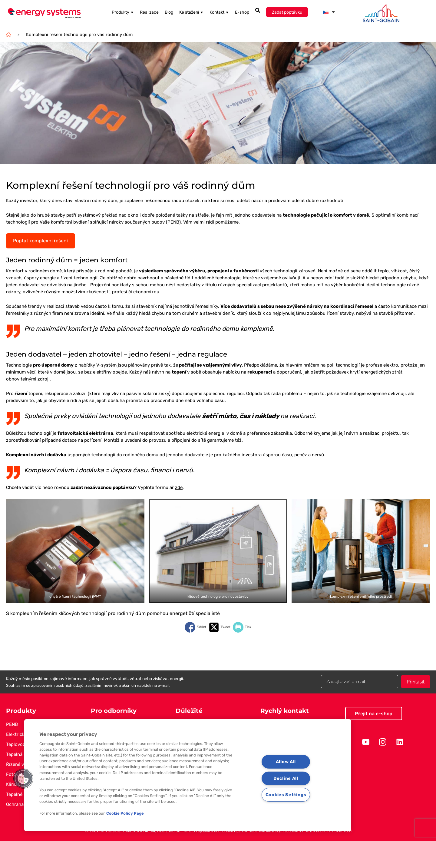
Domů (8, 35)
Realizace (149, 12)
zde (179, 487)
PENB (12, 724)
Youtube (365, 742)
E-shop (242, 12)
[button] (23, 778)
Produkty (123, 12)
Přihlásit (415, 682)
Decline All (285, 778)
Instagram (382, 742)
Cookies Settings (286, 794)
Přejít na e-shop (373, 713)
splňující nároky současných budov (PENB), (136, 222)
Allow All (286, 761)
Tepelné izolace (22, 794)
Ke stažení (191, 12)
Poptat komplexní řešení (40, 241)
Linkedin (399, 742)
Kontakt (219, 12)
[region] (187, 775)
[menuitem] (329, 12)
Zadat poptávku (287, 12)
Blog (169, 12)
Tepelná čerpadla (24, 754)
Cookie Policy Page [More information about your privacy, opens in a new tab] (125, 813)
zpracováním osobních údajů (57, 685)
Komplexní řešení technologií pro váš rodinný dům (79, 34)
